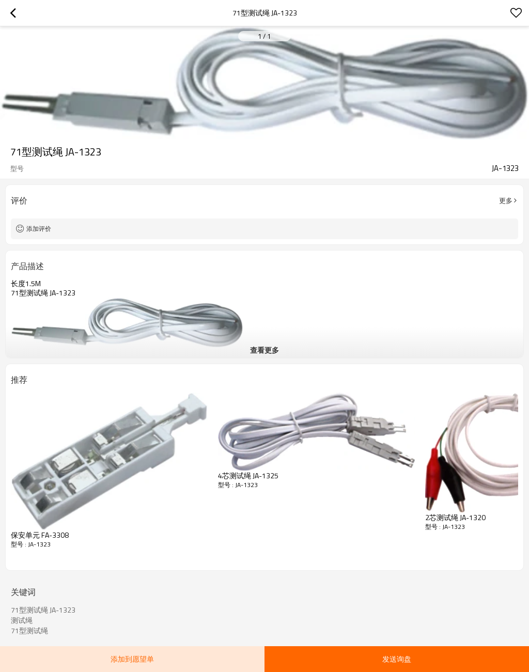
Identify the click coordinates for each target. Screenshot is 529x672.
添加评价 (38, 228)
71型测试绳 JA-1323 (43, 610)
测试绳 (22, 620)
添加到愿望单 (132, 658)
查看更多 (264, 350)
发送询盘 (396, 658)
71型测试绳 (29, 631)
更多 (505, 200)
